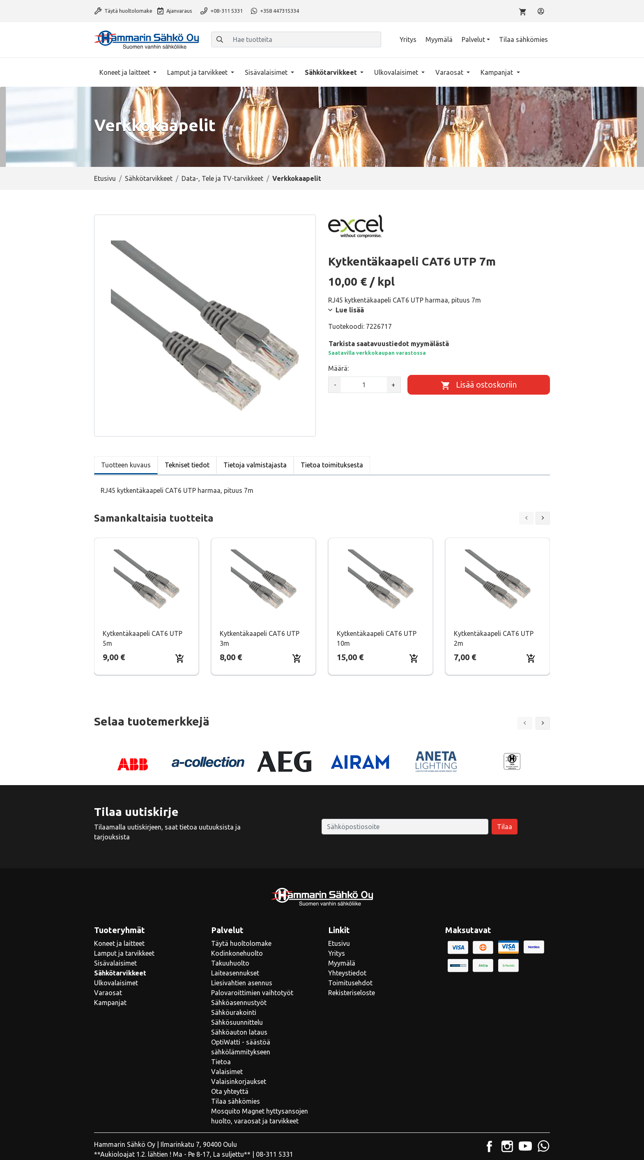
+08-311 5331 (221, 11)
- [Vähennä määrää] (335, 384)
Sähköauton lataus (239, 1032)
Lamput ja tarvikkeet (198, 72)
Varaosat (450, 72)
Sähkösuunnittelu (237, 1022)
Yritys (408, 39)
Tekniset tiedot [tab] (187, 465)
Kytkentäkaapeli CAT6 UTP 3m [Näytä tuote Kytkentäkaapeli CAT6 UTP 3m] (259, 638)
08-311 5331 (274, 1154)
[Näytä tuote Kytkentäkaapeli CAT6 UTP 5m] (146, 579)
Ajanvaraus (174, 11)
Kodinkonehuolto (237, 953)
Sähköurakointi (233, 1012)
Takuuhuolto (230, 963)
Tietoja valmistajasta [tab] (255, 465)
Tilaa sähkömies (523, 39)
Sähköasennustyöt (239, 1002)
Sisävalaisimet (267, 72)
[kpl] (364, 385)
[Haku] (220, 39)
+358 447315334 (275, 11)
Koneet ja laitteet (125, 72)
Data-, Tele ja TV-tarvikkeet (222, 178)
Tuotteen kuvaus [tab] (126, 465)
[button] (543, 723)
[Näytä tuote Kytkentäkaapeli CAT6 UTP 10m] (381, 579)
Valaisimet (227, 1071)
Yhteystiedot (347, 973)
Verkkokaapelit (296, 178)
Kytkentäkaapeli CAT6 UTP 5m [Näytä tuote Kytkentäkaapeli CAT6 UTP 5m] (142, 638)
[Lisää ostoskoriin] (478, 385)
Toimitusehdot (350, 983)
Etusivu (105, 178)
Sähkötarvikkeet (332, 72)
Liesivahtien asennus (241, 983)
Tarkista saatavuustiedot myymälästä (389, 343)
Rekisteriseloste (351, 992)
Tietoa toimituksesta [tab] (332, 465)
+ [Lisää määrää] (393, 384)
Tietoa (221, 1061)
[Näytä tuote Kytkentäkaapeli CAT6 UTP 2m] (498, 579)
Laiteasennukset (235, 973)
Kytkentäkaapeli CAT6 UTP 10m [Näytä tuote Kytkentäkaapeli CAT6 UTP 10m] (376, 638)
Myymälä (439, 39)
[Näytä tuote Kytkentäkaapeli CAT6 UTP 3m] (264, 579)
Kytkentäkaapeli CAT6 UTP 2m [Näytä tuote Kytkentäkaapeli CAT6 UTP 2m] (494, 638)
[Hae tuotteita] (304, 39)
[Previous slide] (526, 518)
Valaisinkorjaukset (238, 1081)
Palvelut (473, 39)
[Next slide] (543, 518)
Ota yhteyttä (229, 1091)
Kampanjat (498, 72)
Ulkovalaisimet (397, 72)
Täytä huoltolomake (123, 11)
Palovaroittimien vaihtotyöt (252, 992)
